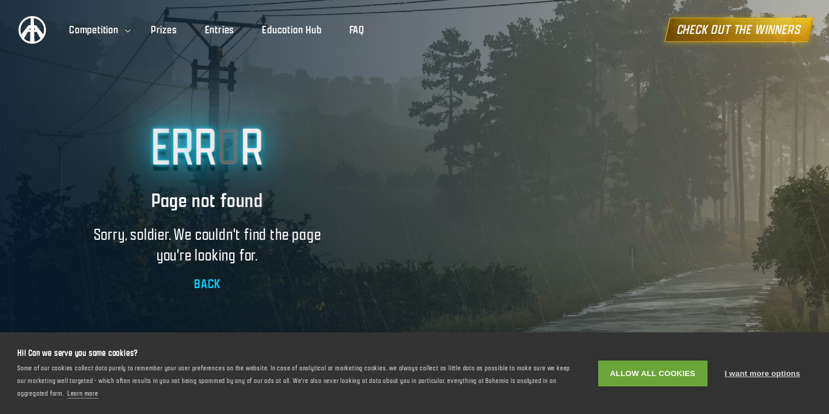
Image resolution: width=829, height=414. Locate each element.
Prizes (164, 30)
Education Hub (291, 30)
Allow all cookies (652, 373)
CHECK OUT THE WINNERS (739, 29)
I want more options (762, 373)
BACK (207, 283)
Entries (220, 30)
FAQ (356, 30)
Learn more (82, 393)
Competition (100, 30)
